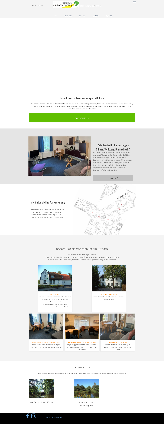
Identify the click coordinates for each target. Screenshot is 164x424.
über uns (82, 16)
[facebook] (27, 416)
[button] (59, 136)
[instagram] (34, 416)
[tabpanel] (40, 5)
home (55, 16)
